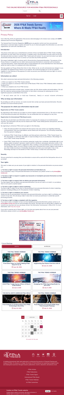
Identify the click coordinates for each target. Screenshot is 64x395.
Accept (48, 391)
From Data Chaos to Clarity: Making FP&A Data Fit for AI (16, 264)
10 (32, 326)
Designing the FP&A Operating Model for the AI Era (47, 284)
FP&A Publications (32, 372)
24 (32, 333)
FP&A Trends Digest (32, 374)
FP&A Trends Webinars (32, 380)
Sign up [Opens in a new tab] (28, 16)
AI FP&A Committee (32, 382)
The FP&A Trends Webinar (16, 252)
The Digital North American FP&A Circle (16, 293)
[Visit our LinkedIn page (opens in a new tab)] (38, 355)
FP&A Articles (32, 369)
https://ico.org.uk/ (15, 206)
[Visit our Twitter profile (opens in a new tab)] (43, 355)
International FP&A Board (32, 377)
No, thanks (53, 391)
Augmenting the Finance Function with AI (47, 263)
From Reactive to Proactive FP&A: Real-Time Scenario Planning (47, 305)
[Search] (32, 11)
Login (34, 16)
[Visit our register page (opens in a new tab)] (33, 355)
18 (35, 329)
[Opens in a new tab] (32, 230)
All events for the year (32, 339)
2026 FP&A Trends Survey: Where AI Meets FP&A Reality (16, 284)
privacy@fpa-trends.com (8, 203)
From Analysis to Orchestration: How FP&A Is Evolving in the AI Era (16, 305)
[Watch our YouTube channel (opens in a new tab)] (48, 355)
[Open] (61, 16)
